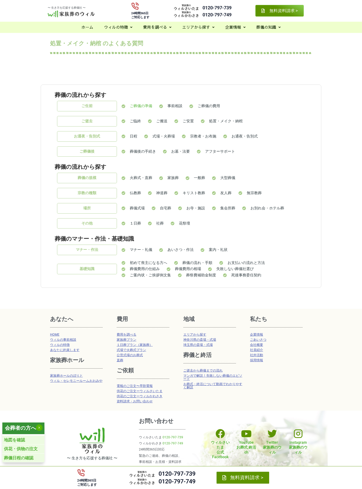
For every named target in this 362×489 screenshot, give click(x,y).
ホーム (87, 27)
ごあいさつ (258, 339)
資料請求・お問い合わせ (135, 401)
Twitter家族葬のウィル (272, 447)
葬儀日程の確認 (18, 457)
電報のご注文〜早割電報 (135, 386)
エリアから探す (198, 27)
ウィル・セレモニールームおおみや (76, 381)
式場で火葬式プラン (131, 350)
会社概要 (256, 345)
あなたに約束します (65, 350)
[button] (118, 27)
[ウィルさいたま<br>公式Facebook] (220, 433)
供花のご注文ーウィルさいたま (140, 391)
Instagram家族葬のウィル (298, 447)
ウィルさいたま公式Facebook (220, 449)
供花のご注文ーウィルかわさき (140, 396)
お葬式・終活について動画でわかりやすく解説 (212, 385)
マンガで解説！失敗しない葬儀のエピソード (212, 377)
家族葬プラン (126, 339)
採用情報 (256, 360)
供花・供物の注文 (21, 448)
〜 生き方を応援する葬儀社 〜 (67, 7)
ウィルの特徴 (118, 27)
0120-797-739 (217, 8)
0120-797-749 (217, 15)
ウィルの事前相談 (63, 339)
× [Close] (39, 427)
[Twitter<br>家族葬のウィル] (272, 433)
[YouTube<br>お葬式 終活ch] (246, 433)
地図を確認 (14, 439)
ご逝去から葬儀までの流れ (203, 370)
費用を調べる (157, 27)
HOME (54, 334)
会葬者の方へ (20, 428)
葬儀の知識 (268, 27)
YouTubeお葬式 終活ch (246, 447)
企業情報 (235, 27)
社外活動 (256, 355)
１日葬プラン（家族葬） (135, 345)
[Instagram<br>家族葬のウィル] (298, 433)
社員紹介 (256, 350)
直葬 (120, 360)
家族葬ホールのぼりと (66, 375)
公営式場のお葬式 (130, 355)
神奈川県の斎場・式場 (199, 339)
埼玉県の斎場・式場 (198, 345)
